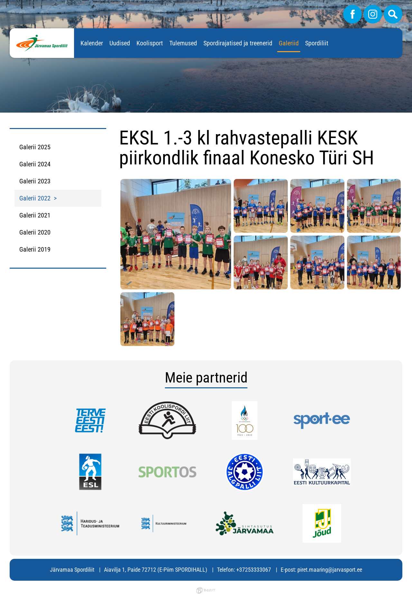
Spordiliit (316, 43)
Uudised (119, 43)
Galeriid (289, 43)
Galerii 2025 (35, 147)
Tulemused (183, 43)
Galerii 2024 (35, 164)
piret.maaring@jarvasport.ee (329, 569)
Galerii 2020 (35, 232)
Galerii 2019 (35, 249)
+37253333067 (253, 569)
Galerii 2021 (35, 215)
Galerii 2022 (35, 198)
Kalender (91, 43)
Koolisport (149, 43)
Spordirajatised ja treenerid (237, 43)
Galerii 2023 (35, 181)
